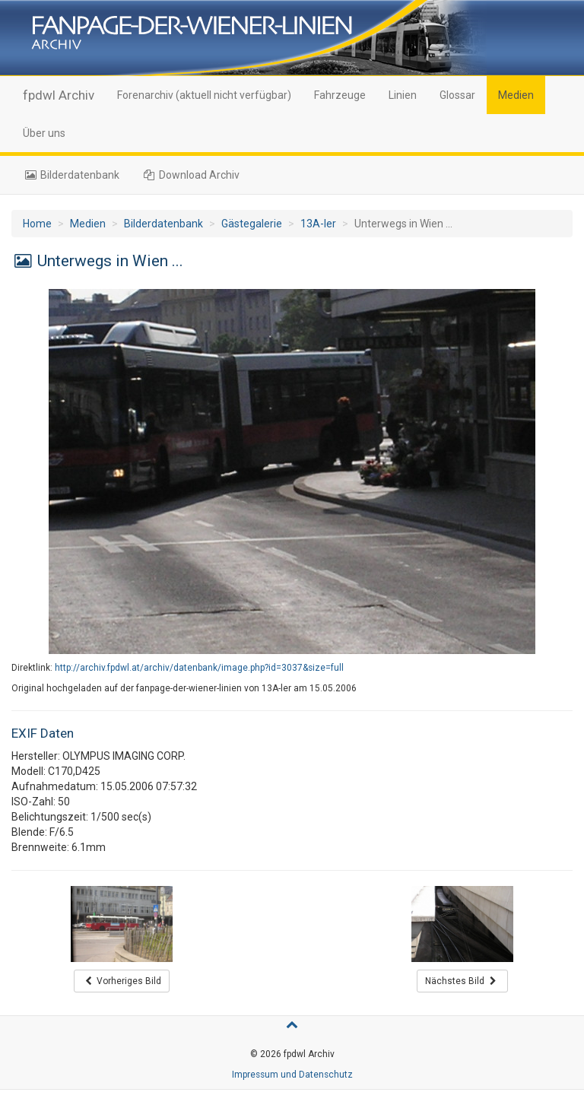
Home (37, 224)
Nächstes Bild (462, 981)
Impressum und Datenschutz (292, 1074)
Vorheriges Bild (122, 981)
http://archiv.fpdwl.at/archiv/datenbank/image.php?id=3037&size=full (199, 667)
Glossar (457, 95)
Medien (516, 95)
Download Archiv (191, 175)
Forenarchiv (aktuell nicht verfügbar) (204, 95)
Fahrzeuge (340, 95)
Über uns (44, 133)
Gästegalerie (251, 224)
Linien (403, 95)
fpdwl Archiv (58, 95)
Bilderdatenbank (71, 175)
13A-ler (318, 224)
